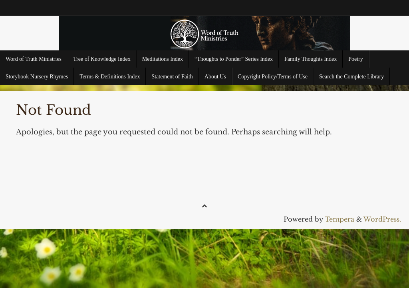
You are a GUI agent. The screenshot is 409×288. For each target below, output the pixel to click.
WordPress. (382, 219)
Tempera (339, 219)
